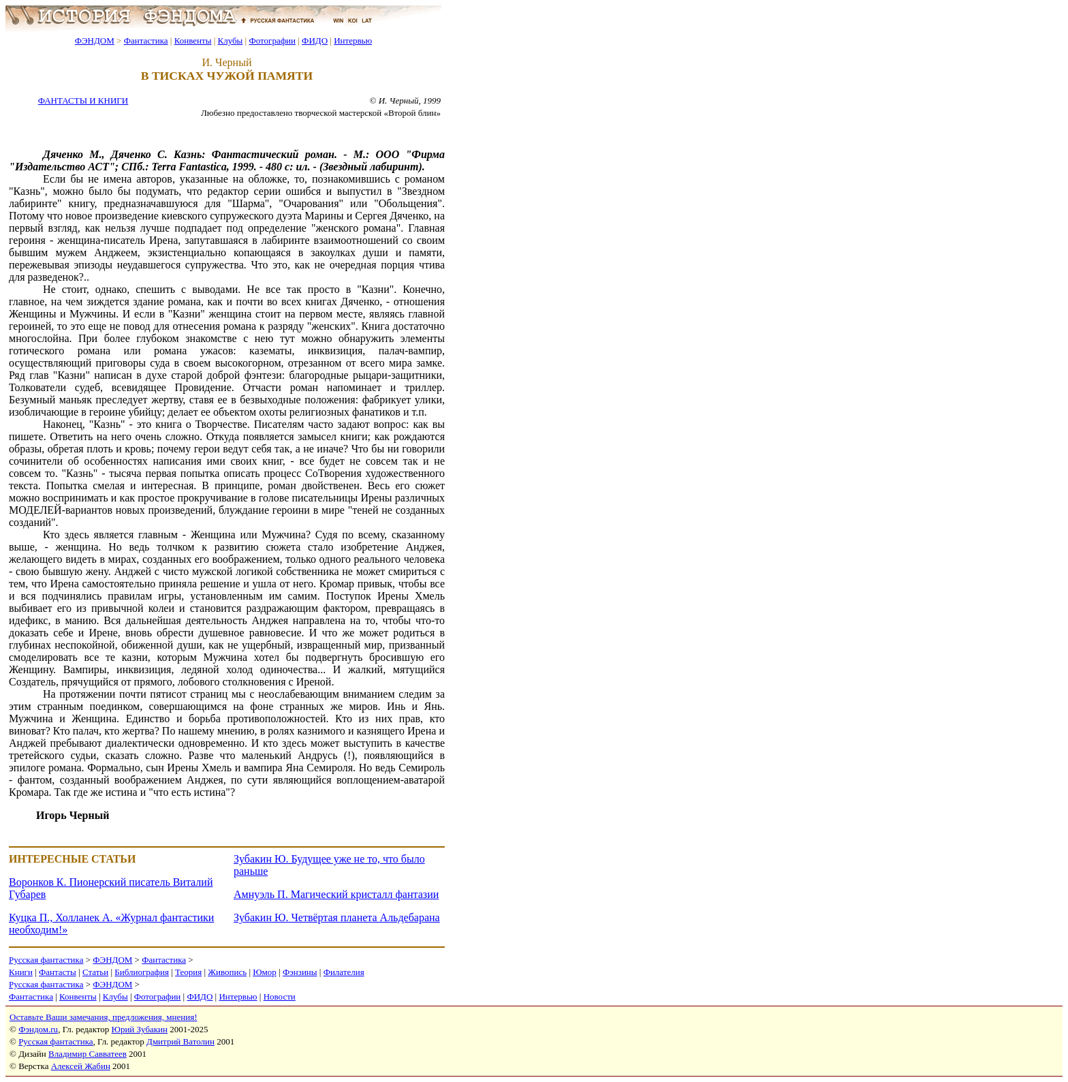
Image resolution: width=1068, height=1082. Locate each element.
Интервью (353, 40)
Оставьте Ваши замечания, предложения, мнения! (103, 1017)
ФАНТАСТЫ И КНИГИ (83, 100)
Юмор (265, 972)
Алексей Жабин (80, 1066)
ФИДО (315, 40)
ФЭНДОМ (94, 40)
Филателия (344, 972)
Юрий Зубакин (140, 1029)
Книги (21, 972)
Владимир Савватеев (87, 1054)
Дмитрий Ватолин (180, 1041)
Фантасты (57, 972)
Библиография (141, 972)
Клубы (229, 40)
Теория (188, 972)
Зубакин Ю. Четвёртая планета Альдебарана (337, 917)
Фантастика (146, 40)
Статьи (95, 972)
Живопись (227, 972)
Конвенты (193, 40)
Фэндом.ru (38, 1029)
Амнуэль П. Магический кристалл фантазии (336, 894)
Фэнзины (300, 972)
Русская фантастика (46, 960)
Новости (280, 996)
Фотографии (272, 40)
